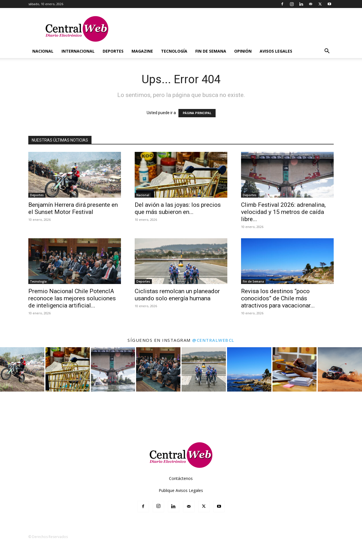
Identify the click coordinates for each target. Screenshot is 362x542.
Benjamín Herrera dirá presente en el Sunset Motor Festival (73, 208)
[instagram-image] (22, 369)
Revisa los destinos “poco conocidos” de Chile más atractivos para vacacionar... (278, 298)
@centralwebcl (213, 340)
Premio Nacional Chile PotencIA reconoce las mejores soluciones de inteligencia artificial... (72, 298)
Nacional (42, 51)
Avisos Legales (276, 51)
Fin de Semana (210, 51)
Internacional (78, 51)
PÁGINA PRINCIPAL (197, 113)
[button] (327, 51)
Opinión (243, 51)
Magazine (142, 51)
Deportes (113, 51)
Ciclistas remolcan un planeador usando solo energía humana (177, 295)
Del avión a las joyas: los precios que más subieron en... (178, 208)
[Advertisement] (181, 416)
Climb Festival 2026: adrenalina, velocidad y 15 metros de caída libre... (283, 212)
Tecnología (174, 51)
